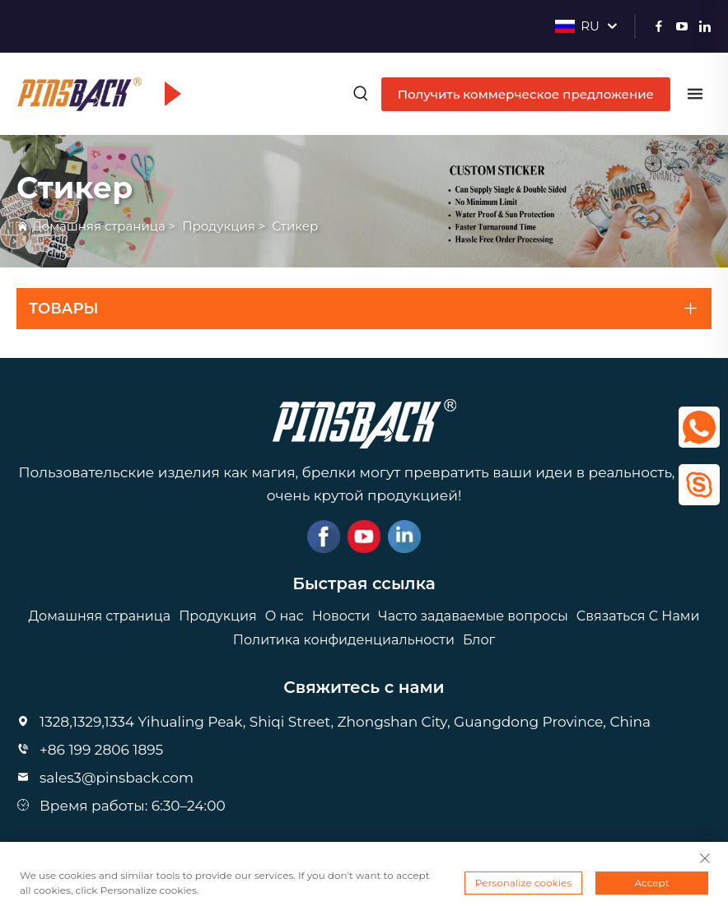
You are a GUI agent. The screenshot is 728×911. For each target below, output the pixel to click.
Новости (341, 616)
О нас (284, 616)
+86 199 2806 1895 (101, 749)
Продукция (218, 226)
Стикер (295, 226)
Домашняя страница (99, 226)
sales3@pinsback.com (117, 777)
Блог (479, 640)
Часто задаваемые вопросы (472, 616)
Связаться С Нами (638, 616)
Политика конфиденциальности (344, 640)
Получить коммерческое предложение (526, 94)
